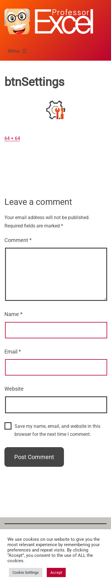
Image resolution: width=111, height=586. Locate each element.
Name (13, 314)
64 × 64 (12, 138)
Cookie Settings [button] (25, 572)
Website (14, 389)
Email (12, 351)
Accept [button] (56, 572)
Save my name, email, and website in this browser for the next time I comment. (57, 430)
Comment (18, 240)
